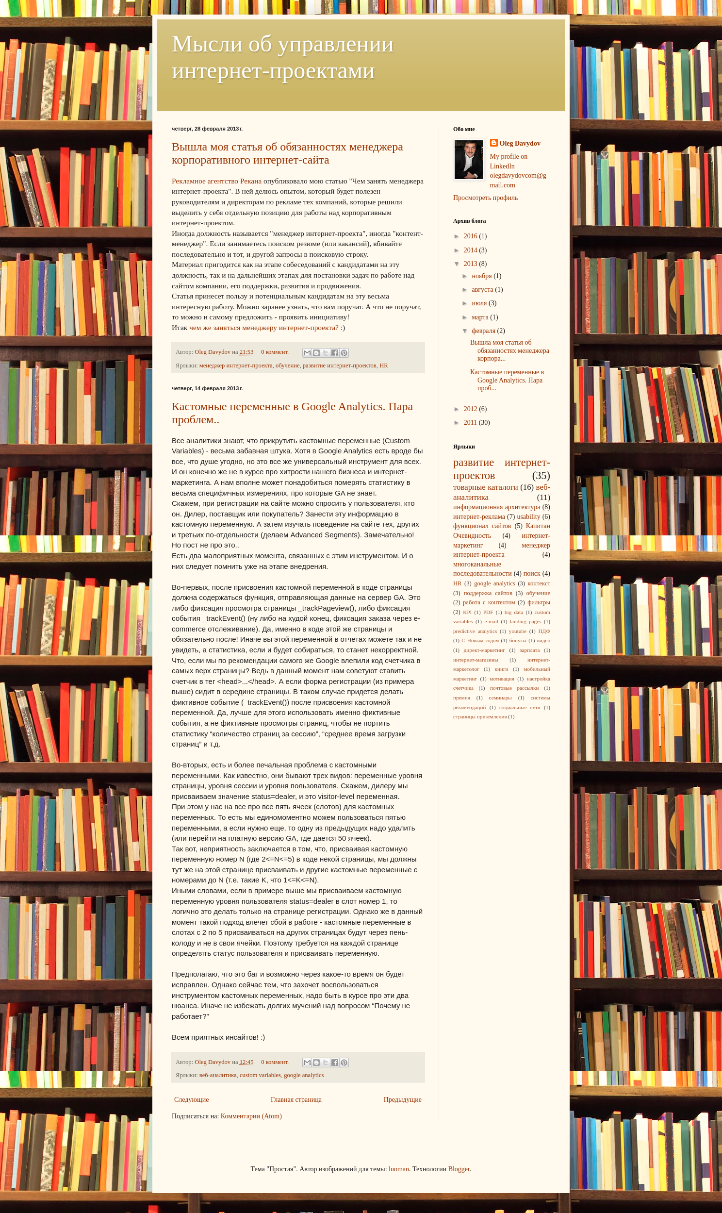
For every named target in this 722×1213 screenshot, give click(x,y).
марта (481, 317)
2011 (471, 422)
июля (480, 303)
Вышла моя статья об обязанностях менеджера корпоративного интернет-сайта (287, 153)
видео (544, 640)
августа (483, 289)
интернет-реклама (479, 516)
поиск (532, 573)
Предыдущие (403, 1099)
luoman (399, 1169)
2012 (471, 409)
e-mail (491, 621)
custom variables (260, 1075)
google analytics (304, 1075)
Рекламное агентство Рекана (217, 181)
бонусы (517, 640)
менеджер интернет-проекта (236, 365)
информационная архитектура (496, 507)
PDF (488, 612)
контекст (538, 583)
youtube (517, 631)
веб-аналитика (218, 1075)
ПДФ (544, 631)
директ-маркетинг (484, 650)
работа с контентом (489, 602)
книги (502, 669)
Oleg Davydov (213, 352)
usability (528, 516)
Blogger (459, 1169)
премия (461, 697)
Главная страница (296, 1099)
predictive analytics (475, 631)
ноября (482, 276)
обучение (288, 365)
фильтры (538, 602)
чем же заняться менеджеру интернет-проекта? (264, 327)
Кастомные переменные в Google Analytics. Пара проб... (507, 380)
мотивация (502, 678)
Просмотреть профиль (485, 197)
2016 (471, 236)
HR (383, 365)
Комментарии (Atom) (251, 1116)
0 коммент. (275, 352)
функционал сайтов (482, 526)
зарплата (530, 650)
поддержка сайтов (488, 593)
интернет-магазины (475, 660)
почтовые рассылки (514, 688)
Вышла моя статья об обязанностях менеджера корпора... (509, 351)
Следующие (191, 1099)
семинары (500, 697)
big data (514, 612)
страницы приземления (480, 716)
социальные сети (520, 707)
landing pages (526, 621)
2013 (471, 263)
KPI (467, 612)
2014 (471, 250)
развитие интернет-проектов (340, 365)
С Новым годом (480, 640)
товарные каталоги (485, 487)
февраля (484, 330)
